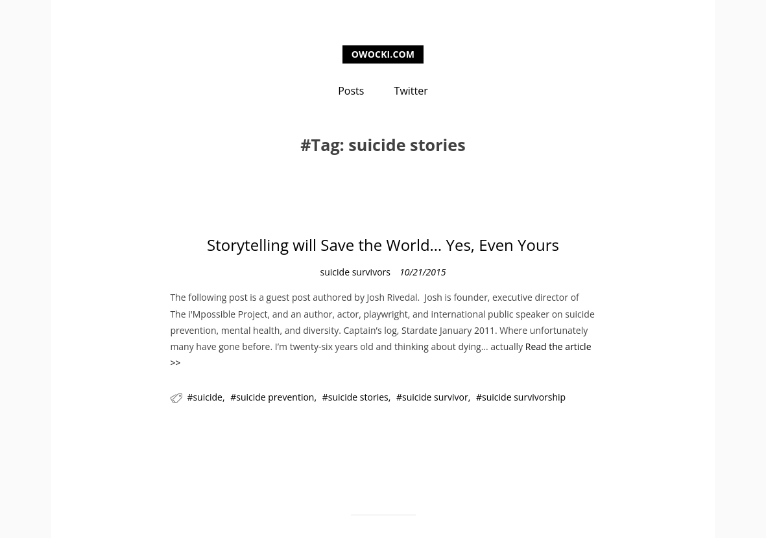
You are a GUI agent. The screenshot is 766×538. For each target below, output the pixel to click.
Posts (351, 91)
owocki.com (383, 54)
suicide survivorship (524, 397)
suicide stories (358, 397)
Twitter (411, 91)
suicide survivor (435, 397)
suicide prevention (275, 397)
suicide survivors (355, 272)
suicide (207, 397)
